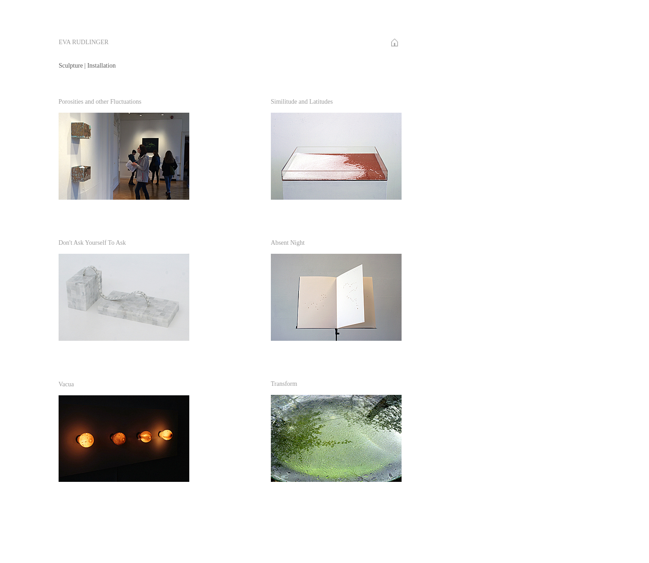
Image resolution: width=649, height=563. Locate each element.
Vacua (66, 384)
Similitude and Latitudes (302, 101)
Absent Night (288, 242)
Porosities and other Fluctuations (100, 101)
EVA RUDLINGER (84, 42)
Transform (284, 383)
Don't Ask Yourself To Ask (92, 242)
